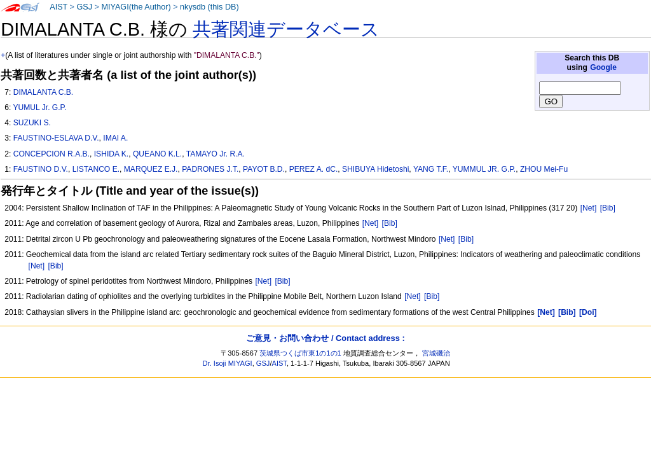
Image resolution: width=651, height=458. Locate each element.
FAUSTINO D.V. (40, 169)
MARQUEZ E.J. (151, 169)
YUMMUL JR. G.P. (484, 169)
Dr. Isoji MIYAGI (227, 363)
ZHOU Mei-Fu (544, 169)
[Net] (588, 208)
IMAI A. (115, 138)
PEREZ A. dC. (313, 169)
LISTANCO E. (96, 169)
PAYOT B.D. (264, 169)
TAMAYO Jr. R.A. (215, 153)
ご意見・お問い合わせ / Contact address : (325, 338)
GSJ (84, 7)
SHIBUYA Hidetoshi (375, 169)
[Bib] (607, 208)
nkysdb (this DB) (209, 7)
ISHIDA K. (111, 153)
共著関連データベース (286, 29)
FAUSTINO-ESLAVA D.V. (56, 138)
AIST (58, 7)
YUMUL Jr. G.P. (39, 107)
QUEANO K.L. (157, 153)
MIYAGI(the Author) (135, 7)
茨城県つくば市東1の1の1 (300, 353)
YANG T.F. (430, 169)
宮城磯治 (436, 353)
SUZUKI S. (32, 122)
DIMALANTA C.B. (43, 92)
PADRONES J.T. (210, 169)
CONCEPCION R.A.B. (51, 153)
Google (603, 67)
